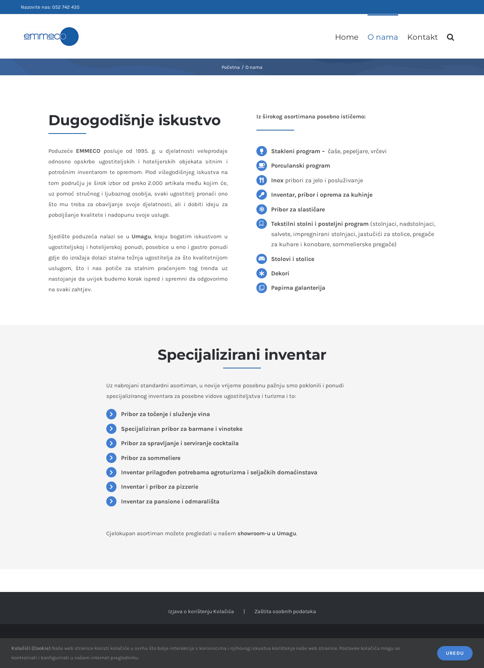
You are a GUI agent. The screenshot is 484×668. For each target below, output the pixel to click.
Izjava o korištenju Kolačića (201, 611)
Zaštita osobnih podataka (285, 611)
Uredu (455, 653)
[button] (450, 36)
